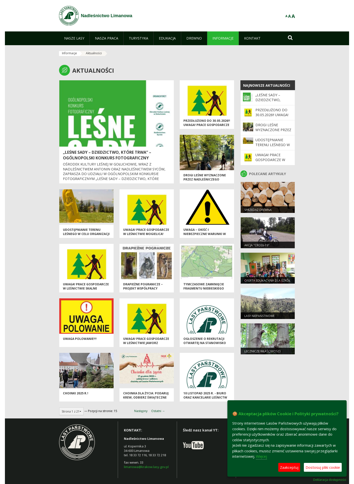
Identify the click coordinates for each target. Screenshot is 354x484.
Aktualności (94, 53)
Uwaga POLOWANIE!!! (80, 339)
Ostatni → (158, 411)
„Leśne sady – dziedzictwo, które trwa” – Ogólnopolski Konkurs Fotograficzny (107, 155)
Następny (141, 411)
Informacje (69, 53)
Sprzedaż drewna (258, 210)
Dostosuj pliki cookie (323, 467)
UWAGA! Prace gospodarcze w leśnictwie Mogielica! (146, 232)
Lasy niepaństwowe (259, 316)
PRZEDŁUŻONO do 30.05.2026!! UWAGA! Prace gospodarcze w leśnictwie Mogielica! (206, 125)
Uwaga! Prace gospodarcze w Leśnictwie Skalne (86, 286)
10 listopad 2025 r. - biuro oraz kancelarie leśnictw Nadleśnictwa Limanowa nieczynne (205, 399)
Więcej (261, 456)
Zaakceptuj (289, 467)
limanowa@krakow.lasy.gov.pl (146, 467)
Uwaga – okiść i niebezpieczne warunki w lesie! (204, 234)
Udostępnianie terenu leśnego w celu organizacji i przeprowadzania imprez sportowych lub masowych (86, 236)
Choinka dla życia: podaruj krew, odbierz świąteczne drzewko (146, 397)
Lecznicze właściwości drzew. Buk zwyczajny (262, 353)
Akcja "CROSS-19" (256, 245)
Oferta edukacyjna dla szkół (267, 280)
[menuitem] (74, 38)
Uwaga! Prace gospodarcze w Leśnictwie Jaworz (146, 341)
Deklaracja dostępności (329, 480)
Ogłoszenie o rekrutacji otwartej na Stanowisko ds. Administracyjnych (204, 343)
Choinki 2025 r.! (75, 393)
